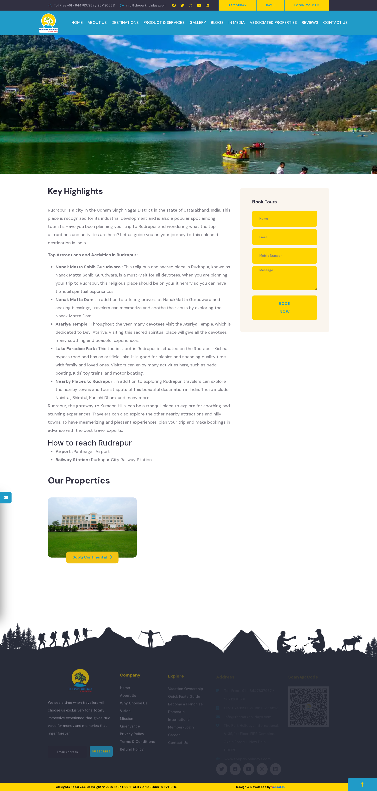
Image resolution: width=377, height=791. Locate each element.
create (278, 787)
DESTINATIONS (125, 22)
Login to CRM (307, 5)
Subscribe (101, 754)
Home (125, 690)
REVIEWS (310, 22)
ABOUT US (97, 22)
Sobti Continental (92, 557)
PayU (270, 5)
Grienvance (130, 728)
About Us (128, 697)
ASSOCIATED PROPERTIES (273, 22)
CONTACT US (335, 22)
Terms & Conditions (137, 743)
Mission (126, 720)
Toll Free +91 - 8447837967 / (75, 5)
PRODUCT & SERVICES (164, 22)
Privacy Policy (132, 736)
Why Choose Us (133, 705)
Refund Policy (132, 751)
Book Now (285, 307)
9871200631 (106, 5)
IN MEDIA (236, 22)
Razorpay (237, 5)
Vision (125, 713)
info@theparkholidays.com (146, 5)
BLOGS (217, 22)
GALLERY (197, 22)
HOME (77, 22)
